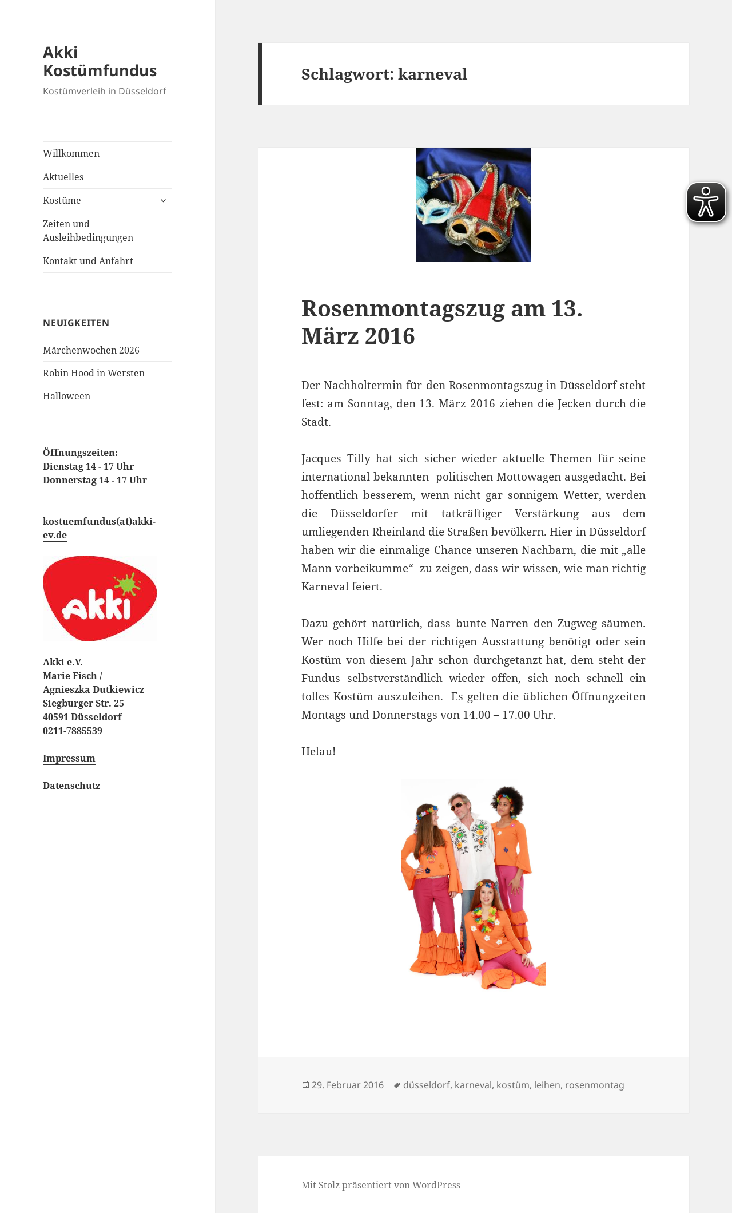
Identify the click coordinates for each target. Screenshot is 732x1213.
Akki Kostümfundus (100, 61)
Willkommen (71, 153)
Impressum (69, 758)
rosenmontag (594, 1085)
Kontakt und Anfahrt (88, 261)
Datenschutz (71, 785)
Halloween (66, 396)
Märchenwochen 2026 (91, 350)
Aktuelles (63, 177)
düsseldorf (426, 1085)
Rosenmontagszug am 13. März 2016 (442, 321)
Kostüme (62, 200)
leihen (547, 1085)
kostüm (513, 1085)
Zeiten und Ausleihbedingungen (88, 230)
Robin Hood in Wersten (94, 373)
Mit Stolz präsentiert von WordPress (380, 1185)
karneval (473, 1085)
